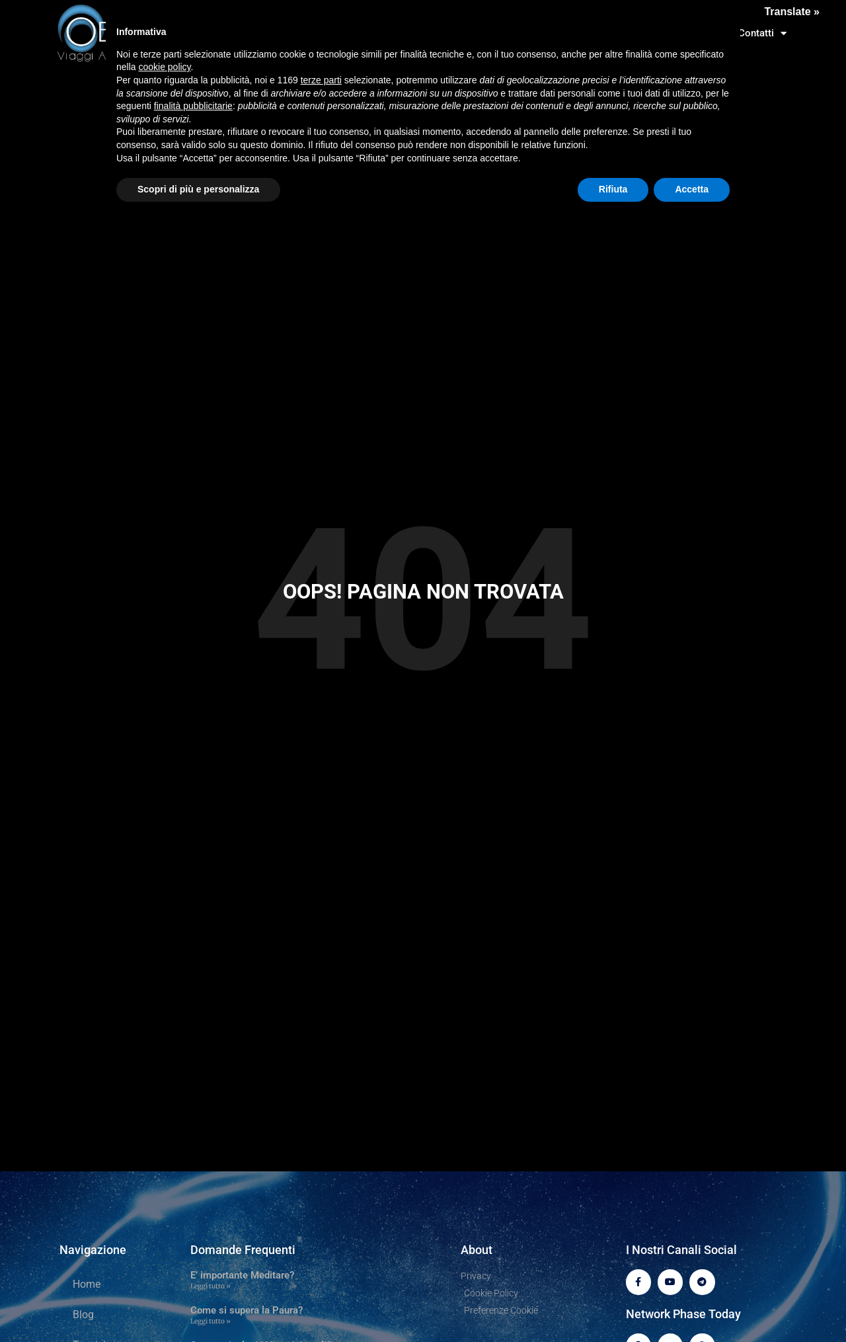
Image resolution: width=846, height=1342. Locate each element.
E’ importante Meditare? (242, 1275)
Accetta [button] (692, 189)
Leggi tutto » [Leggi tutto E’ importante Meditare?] (210, 1286)
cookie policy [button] (164, 67)
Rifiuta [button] (613, 189)
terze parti (321, 80)
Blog (83, 1314)
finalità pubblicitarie (193, 106)
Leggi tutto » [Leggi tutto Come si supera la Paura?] (210, 1321)
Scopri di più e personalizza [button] (198, 189)
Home (86, 1284)
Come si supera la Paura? (246, 1310)
